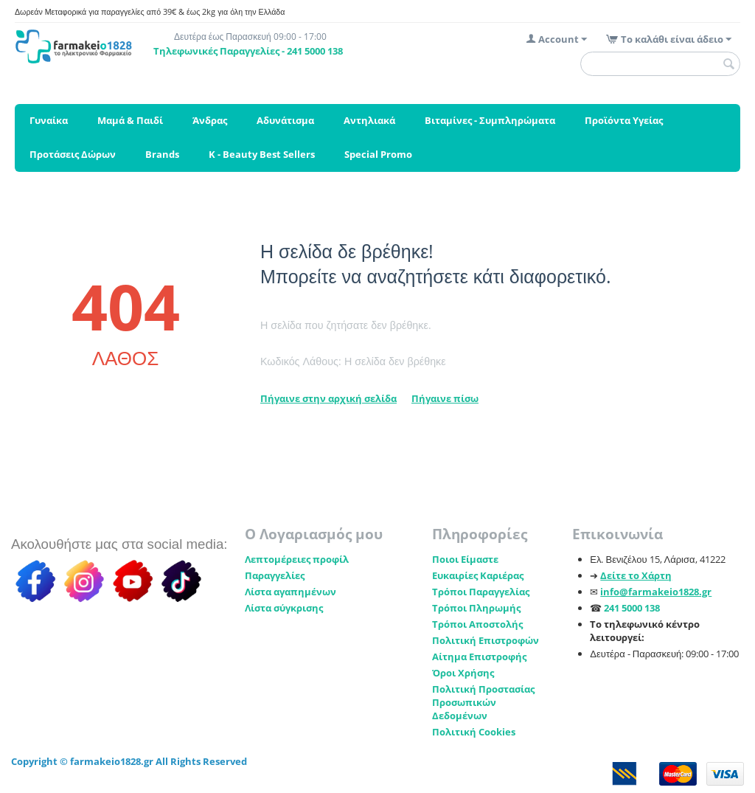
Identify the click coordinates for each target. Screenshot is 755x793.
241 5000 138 (632, 607)
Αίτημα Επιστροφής (479, 656)
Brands (162, 154)
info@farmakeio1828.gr (655, 591)
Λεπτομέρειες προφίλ (297, 559)
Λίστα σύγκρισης (284, 607)
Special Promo (378, 154)
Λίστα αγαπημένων (290, 591)
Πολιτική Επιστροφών (485, 640)
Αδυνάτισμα (285, 120)
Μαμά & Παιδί (130, 120)
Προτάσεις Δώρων (72, 154)
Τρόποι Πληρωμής (476, 607)
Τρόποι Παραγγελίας (480, 591)
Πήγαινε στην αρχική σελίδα (328, 398)
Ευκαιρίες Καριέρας (477, 575)
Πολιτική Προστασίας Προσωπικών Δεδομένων (483, 702)
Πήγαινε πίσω (445, 398)
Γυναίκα (48, 120)
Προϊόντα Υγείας (624, 120)
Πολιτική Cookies (473, 731)
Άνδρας (209, 120)
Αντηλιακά (369, 120)
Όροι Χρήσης (463, 672)
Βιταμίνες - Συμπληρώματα (490, 120)
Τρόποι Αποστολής (477, 624)
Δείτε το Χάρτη (636, 575)
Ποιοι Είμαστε (465, 559)
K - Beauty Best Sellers (262, 154)
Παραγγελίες (275, 575)
